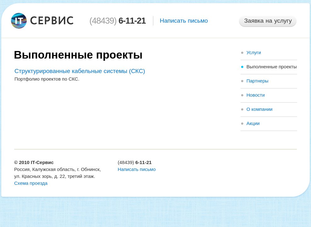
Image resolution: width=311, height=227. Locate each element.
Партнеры (257, 80)
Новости (255, 95)
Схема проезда (31, 183)
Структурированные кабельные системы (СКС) (79, 71)
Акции (253, 123)
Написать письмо (184, 20)
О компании (259, 109)
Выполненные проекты (271, 66)
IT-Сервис (42, 162)
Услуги (253, 52)
